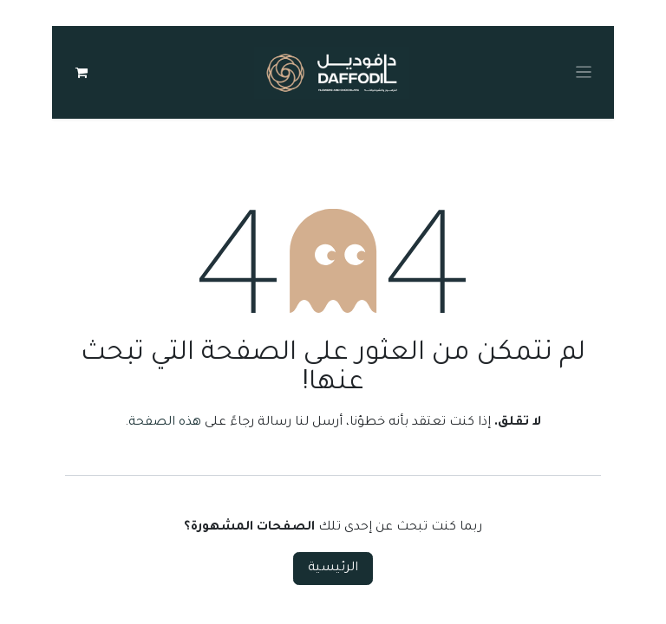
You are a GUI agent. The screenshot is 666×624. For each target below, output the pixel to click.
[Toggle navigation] (584, 74)
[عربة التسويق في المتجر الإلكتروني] (81, 74)
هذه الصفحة (164, 427)
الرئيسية (333, 573)
